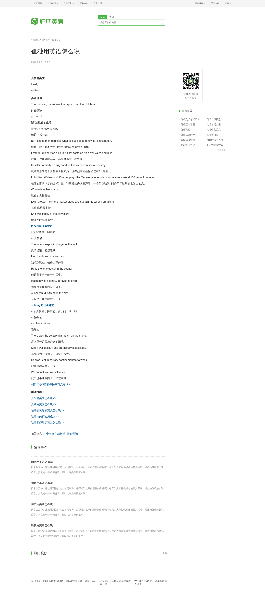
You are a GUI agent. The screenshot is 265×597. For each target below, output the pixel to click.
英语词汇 (56, 40)
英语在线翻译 (188, 134)
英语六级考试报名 (190, 119)
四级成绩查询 (188, 139)
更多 (164, 553)
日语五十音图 (188, 124)
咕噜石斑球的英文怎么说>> (47, 410)
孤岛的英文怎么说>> (43, 398)
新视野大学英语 (215, 139)
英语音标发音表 (215, 144)
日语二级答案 (214, 119)
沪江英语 (35, 40)
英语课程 (185, 129)
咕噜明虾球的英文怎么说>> (47, 422)
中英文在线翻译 (55, 433)
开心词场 (72, 433)
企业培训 (98, 3)
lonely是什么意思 (41, 226)
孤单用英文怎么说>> (43, 404)
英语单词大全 (214, 124)
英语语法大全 (188, 144)
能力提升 (46, 40)
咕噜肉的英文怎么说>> (45, 416)
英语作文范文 (214, 129)
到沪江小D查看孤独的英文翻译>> (51, 384)
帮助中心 (84, 3)
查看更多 (221, 150)
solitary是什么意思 (42, 305)
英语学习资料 (214, 134)
